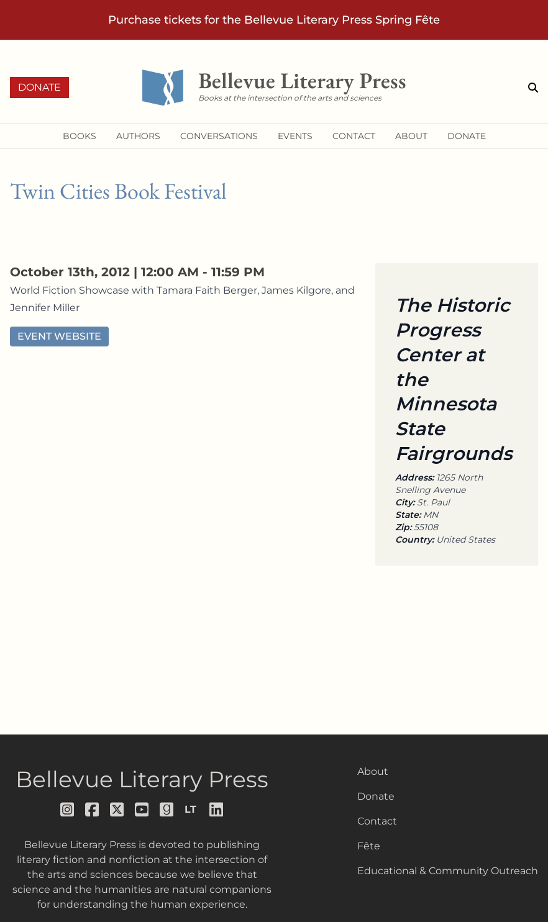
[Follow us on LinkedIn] (216, 810)
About (372, 771)
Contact (377, 821)
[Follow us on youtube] (142, 810)
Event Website (59, 336)
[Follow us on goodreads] (167, 810)
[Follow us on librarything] (192, 809)
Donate (39, 87)
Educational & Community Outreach (447, 871)
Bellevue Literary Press (142, 779)
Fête (368, 846)
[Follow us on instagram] (67, 810)
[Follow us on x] (117, 810)
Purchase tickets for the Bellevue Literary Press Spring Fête (274, 20)
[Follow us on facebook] (92, 810)
